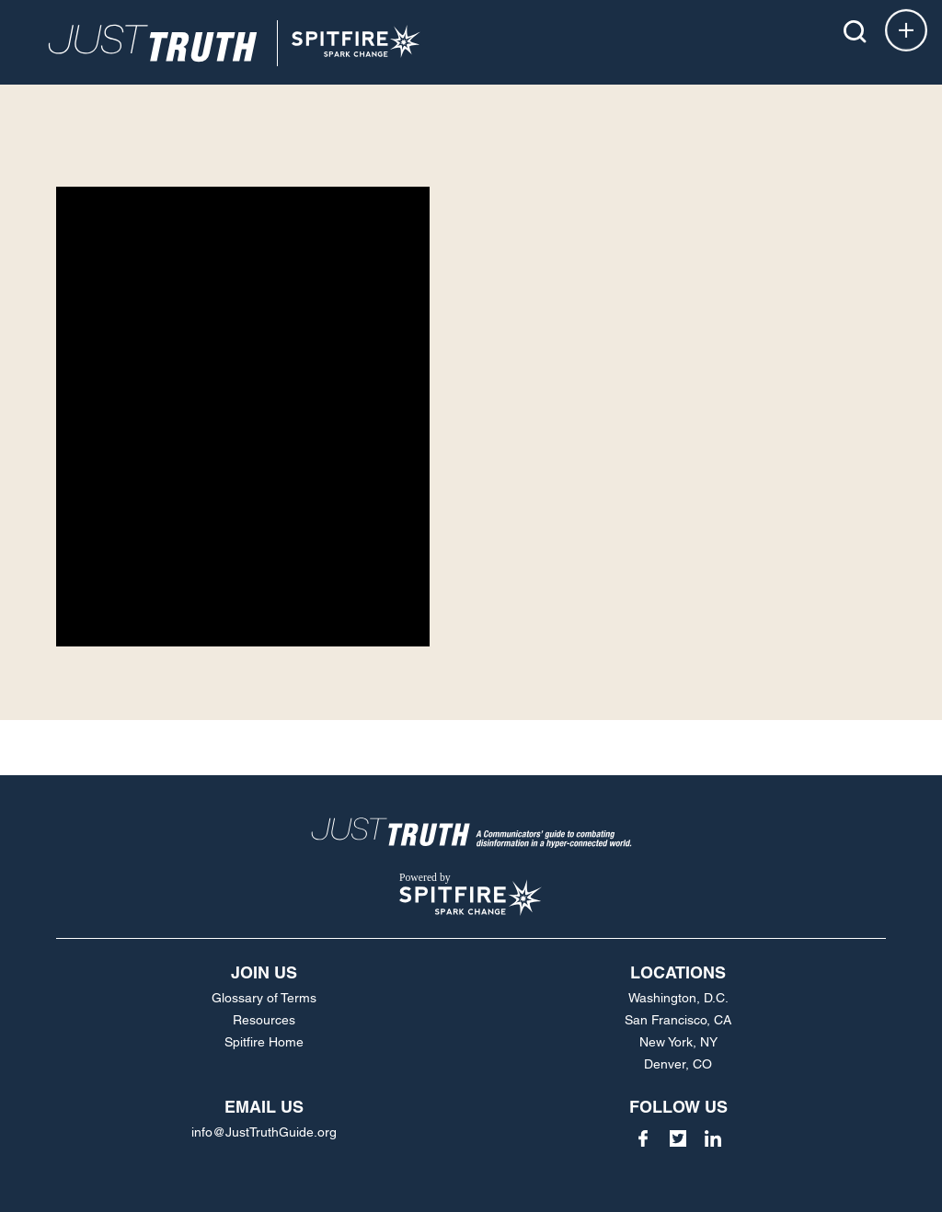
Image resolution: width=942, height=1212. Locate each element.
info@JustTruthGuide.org (264, 1132)
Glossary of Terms (264, 997)
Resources (264, 1019)
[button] (855, 31)
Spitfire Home (264, 1042)
